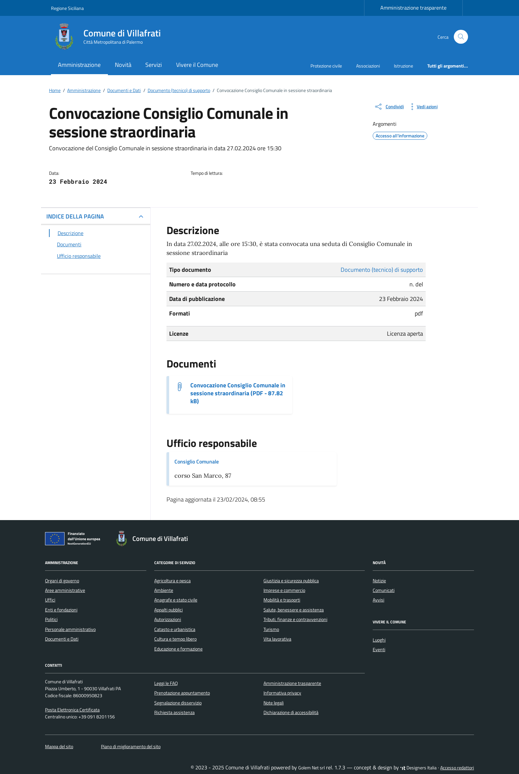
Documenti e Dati (61, 639)
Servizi (153, 64)
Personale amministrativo (70, 629)
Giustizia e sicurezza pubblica (291, 580)
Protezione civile (326, 65)
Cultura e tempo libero (175, 639)
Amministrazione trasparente (413, 8)
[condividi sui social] (389, 106)
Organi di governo (62, 580)
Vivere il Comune (197, 64)
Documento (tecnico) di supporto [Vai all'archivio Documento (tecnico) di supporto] (382, 269)
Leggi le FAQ (166, 683)
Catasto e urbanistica (174, 629)
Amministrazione (79, 64)
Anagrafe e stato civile (175, 600)
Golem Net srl (311, 767)
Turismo (271, 629)
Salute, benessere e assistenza (293, 609)
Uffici (50, 600)
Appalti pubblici (168, 609)
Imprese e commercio (284, 590)
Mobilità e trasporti (281, 600)
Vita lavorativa (277, 639)
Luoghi (379, 640)
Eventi (379, 649)
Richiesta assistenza (174, 712)
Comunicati (384, 590)
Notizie (379, 580)
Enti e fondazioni (61, 609)
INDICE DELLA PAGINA (75, 216)
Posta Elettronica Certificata (72, 709)
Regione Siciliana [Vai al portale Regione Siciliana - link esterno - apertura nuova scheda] (67, 8)
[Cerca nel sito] (461, 37)
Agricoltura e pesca (172, 580)
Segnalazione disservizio (178, 702)
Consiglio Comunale (196, 461)
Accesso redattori (457, 767)
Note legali (273, 702)
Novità (123, 64)
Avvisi (378, 600)
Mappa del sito (59, 746)
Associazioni (368, 65)
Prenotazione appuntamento (182, 693)
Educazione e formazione (178, 649)
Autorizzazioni (167, 619)
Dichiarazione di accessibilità (290, 712)
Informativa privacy (282, 693)
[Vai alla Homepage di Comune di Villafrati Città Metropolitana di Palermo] (110, 36)
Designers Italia (418, 767)
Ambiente (163, 590)
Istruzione (403, 65)
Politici (51, 619)
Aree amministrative (65, 590)
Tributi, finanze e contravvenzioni (295, 619)
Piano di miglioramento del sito (131, 746)
